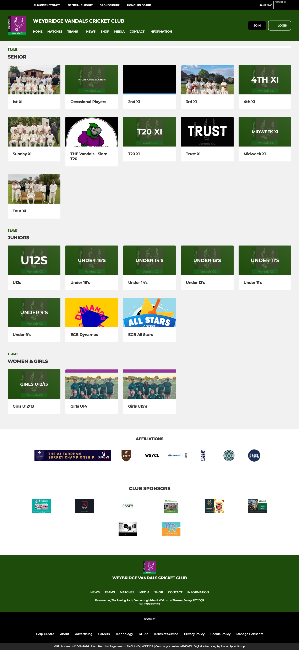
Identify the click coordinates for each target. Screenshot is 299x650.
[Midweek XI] (265, 132)
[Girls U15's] (149, 384)
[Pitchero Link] (283, 6)
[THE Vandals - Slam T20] (91, 132)
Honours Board (139, 5)
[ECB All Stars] (149, 312)
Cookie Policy (220, 634)
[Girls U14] (91, 384)
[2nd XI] (149, 79)
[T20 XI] (149, 132)
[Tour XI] (34, 189)
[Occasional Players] (91, 79)
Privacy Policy (194, 634)
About (64, 634)
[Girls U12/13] (34, 384)
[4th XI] (265, 79)
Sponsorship (110, 5)
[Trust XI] (207, 132)
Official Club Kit (80, 5)
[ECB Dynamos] (91, 312)
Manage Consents (249, 634)
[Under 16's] (91, 260)
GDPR (143, 634)
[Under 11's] (265, 260)
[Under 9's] (34, 312)
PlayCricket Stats (46, 5)
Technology (124, 634)
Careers (104, 634)
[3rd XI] (207, 79)
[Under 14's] (149, 260)
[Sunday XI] (34, 132)
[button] (38, 32)
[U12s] (34, 260)
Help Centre (45, 634)
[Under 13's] (207, 260)
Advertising (83, 634)
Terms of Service (165, 634)
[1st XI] (34, 79)
